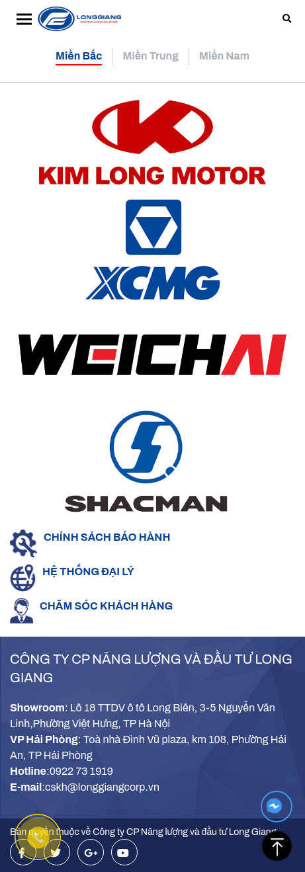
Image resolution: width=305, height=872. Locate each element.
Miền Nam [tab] (224, 55)
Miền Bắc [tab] (79, 55)
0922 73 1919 (81, 771)
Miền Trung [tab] (150, 55)
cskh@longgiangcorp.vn (102, 787)
